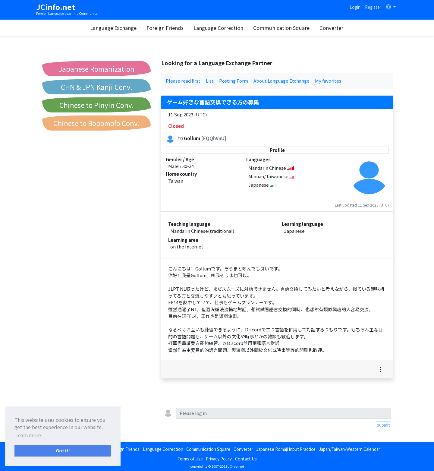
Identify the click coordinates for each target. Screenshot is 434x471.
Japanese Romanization (96, 69)
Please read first (183, 80)
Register (373, 7)
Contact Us (246, 459)
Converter (331, 27)
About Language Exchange (281, 80)
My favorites (328, 80)
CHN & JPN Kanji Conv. (96, 87)
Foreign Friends (165, 27)
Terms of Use (190, 459)
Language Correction (218, 27)
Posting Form (233, 80)
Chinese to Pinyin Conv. (96, 105)
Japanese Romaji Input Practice (286, 449)
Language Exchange (113, 27)
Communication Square (281, 27)
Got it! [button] (63, 450)
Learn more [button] (28, 435)
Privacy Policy (219, 459)
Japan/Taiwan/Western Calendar (349, 449)
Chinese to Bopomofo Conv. (96, 123)
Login (355, 7)
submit (383, 425)
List (210, 80)
